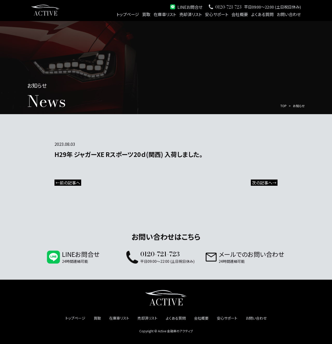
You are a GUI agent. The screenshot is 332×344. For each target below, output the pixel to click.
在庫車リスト (165, 14)
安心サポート (216, 14)
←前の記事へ (68, 183)
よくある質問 (262, 14)
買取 (146, 14)
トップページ (127, 14)
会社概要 (239, 14)
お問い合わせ (289, 14)
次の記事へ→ (264, 183)
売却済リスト (190, 14)
